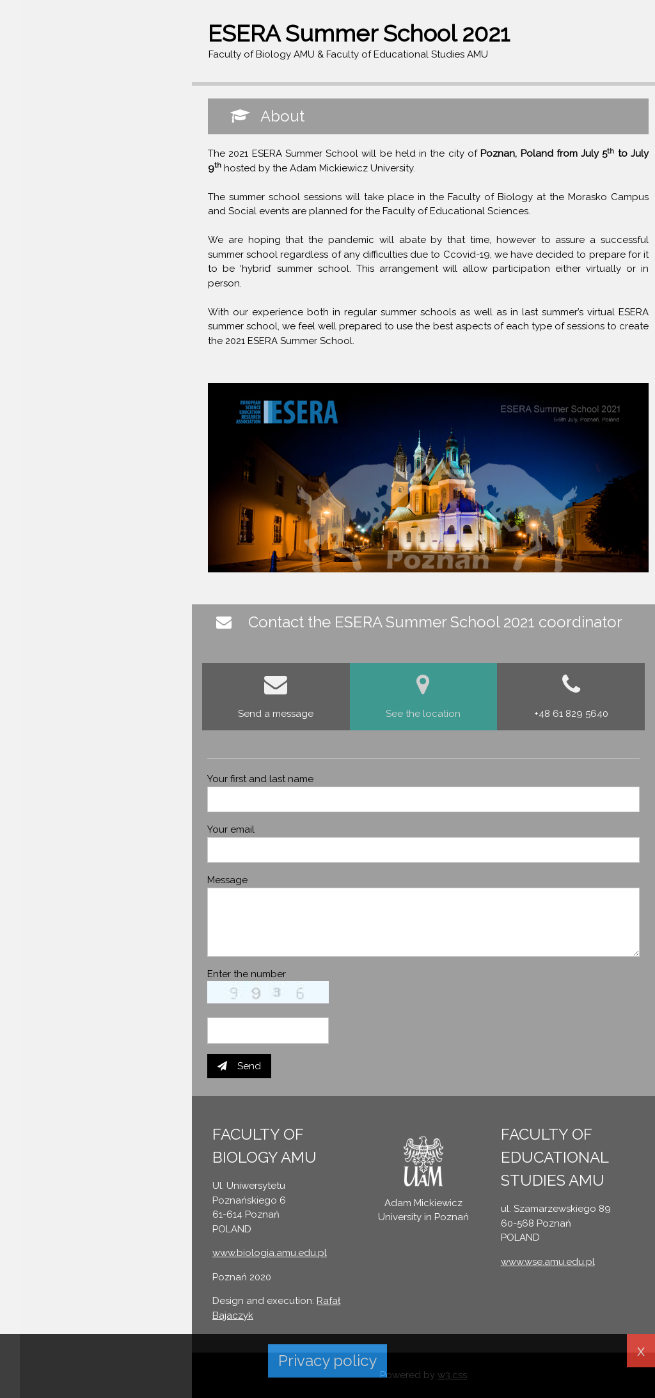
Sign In (35, 77)
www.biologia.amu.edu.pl (269, 1253)
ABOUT (38, 137)
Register (92, 77)
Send (239, 1066)
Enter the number (246, 974)
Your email (231, 829)
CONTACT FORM (59, 162)
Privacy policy (327, 1360)
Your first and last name (260, 779)
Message (227, 880)
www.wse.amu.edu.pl (548, 1262)
